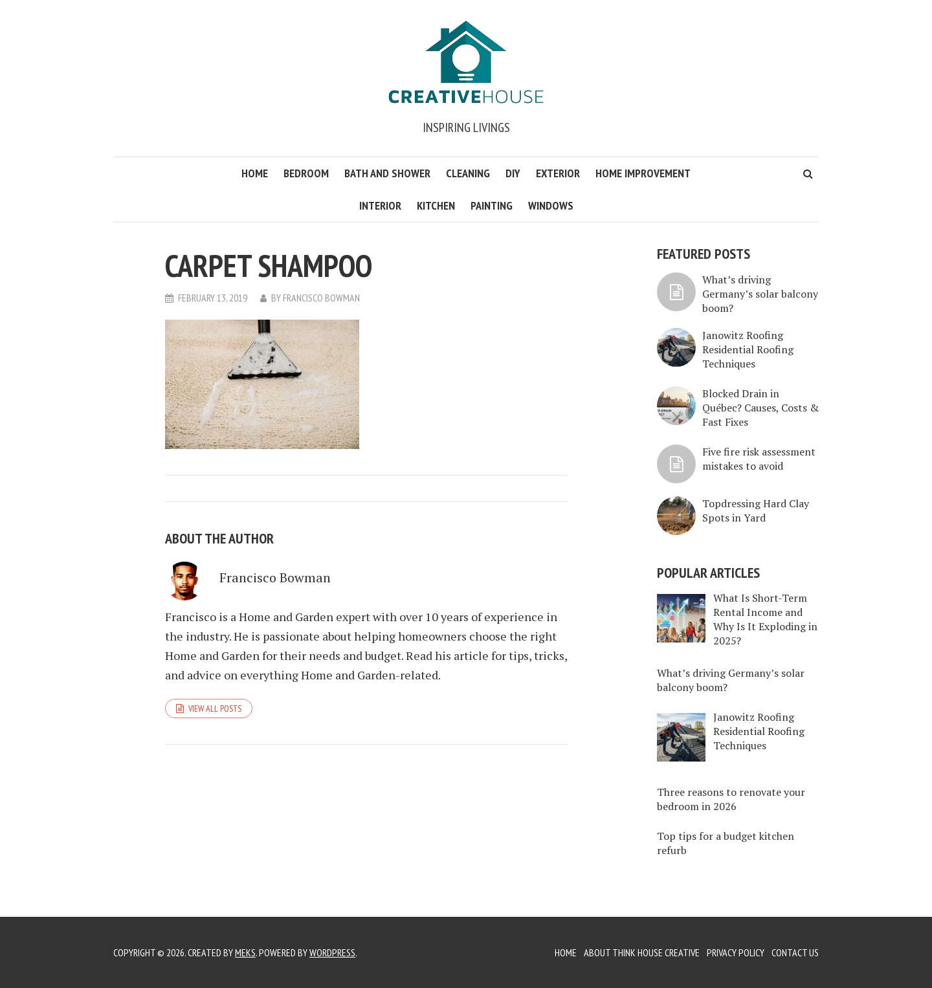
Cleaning (468, 173)
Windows (550, 205)
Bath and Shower (387, 173)
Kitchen (436, 205)
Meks (245, 952)
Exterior (558, 173)
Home (254, 173)
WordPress (332, 952)
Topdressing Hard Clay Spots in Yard (755, 510)
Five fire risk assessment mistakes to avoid (759, 459)
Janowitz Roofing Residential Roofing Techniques (747, 349)
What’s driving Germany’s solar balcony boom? (760, 293)
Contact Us (795, 952)
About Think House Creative (642, 952)
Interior (380, 205)
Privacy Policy (735, 952)
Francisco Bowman (321, 297)
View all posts (214, 708)
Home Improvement (643, 173)
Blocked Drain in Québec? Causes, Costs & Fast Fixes (760, 407)
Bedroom (306, 173)
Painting (492, 205)
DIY (512, 173)
